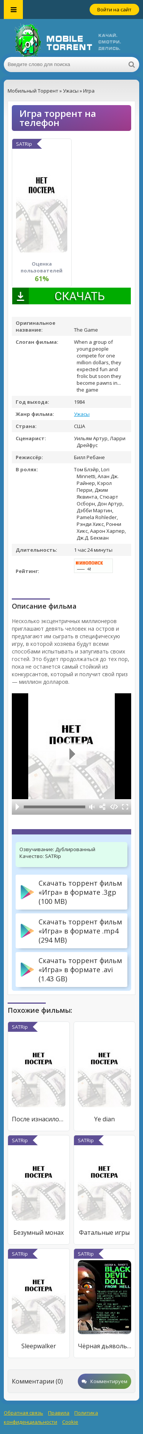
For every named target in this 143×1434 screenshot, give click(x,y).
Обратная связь (23, 1412)
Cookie (70, 1421)
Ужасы (82, 414)
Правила (58, 1412)
